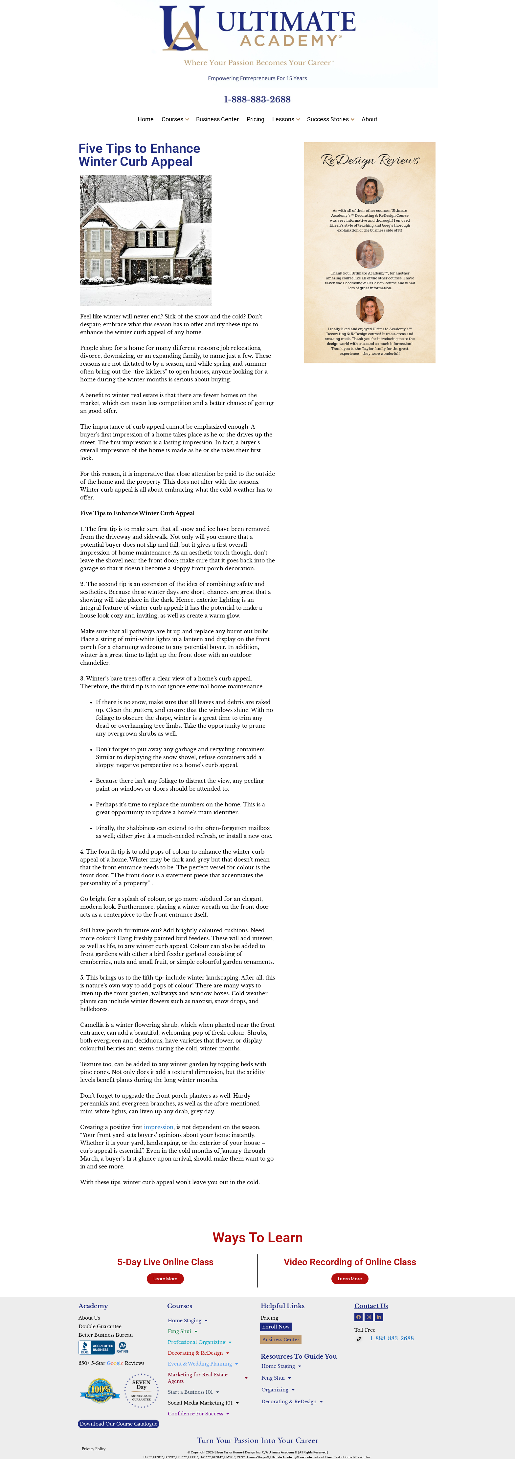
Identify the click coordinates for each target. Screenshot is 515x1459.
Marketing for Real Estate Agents (208, 1378)
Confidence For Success (198, 1413)
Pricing (269, 1318)
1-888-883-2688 (392, 1338)
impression (158, 1127)
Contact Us (371, 1306)
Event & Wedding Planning (203, 1363)
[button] (359, 1339)
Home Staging (188, 1320)
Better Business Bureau (105, 1335)
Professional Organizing (200, 1342)
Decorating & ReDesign (198, 1353)
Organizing (278, 1389)
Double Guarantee (100, 1326)
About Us (89, 1318)
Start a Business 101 (193, 1392)
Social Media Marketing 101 (203, 1402)
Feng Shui (182, 1331)
